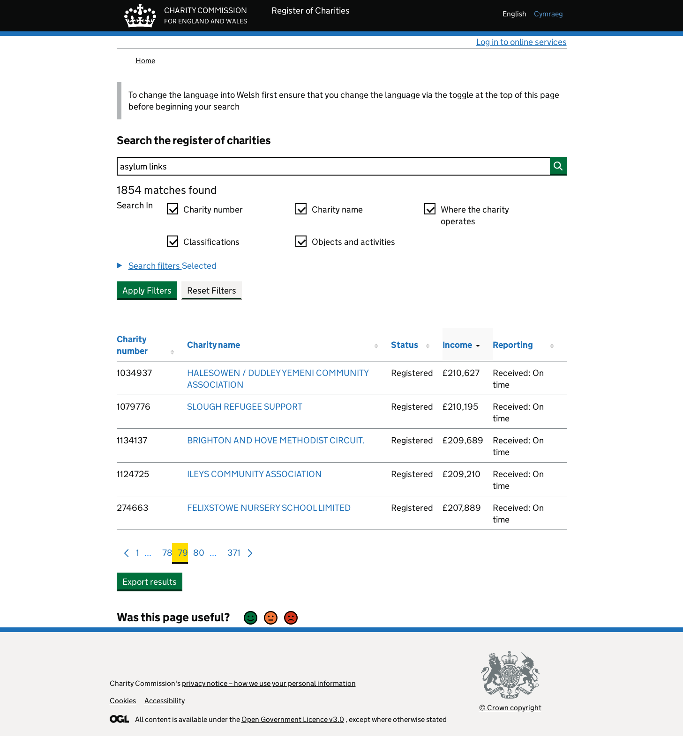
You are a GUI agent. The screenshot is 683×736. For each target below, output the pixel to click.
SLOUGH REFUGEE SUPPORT (244, 406)
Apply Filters (147, 290)
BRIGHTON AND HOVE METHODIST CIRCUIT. (276, 440)
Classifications (211, 241)
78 (167, 554)
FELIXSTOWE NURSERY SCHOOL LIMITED (269, 507)
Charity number (213, 209)
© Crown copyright (510, 707)
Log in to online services (521, 42)
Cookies (123, 700)
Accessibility (164, 700)
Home (145, 60)
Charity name (337, 209)
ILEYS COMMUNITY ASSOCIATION (254, 474)
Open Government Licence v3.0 (292, 719)
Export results (149, 581)
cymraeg (548, 13)
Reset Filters (211, 290)
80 (198, 554)
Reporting (513, 344)
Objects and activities (353, 241)
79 (183, 554)
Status (404, 344)
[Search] (342, 166)
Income (457, 344)
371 (233, 554)
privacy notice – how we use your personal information (269, 683)
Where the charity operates (475, 215)
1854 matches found (167, 190)
